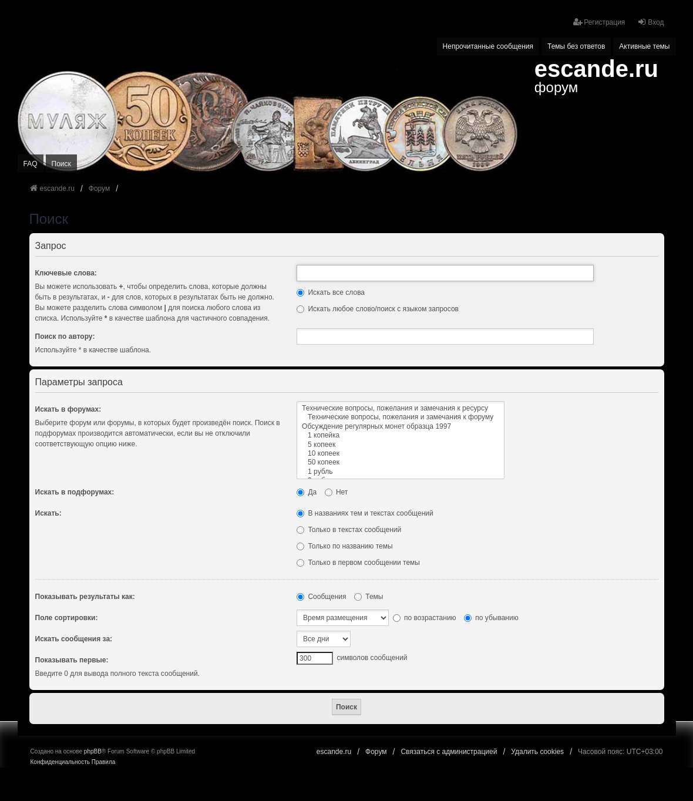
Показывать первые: (72, 660)
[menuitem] (60, 762)
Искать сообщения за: (74, 639)
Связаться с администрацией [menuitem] (449, 752)
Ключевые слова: (66, 273)
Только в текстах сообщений (349, 530)
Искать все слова (331, 292)
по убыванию (491, 618)
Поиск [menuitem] (61, 164)
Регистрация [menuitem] (599, 22)
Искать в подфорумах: (75, 492)
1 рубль (400, 471)
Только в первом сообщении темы (358, 562)
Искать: (48, 513)
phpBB (93, 751)
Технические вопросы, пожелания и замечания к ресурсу (400, 408)
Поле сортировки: (66, 618)
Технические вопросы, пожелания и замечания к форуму (400, 417)
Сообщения (321, 597)
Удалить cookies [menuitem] (537, 752)
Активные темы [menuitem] (644, 46)
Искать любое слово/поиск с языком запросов (378, 309)
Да (307, 492)
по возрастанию (424, 618)
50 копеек (400, 462)
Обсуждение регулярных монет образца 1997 (400, 426)
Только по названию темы (344, 546)
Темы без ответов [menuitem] (576, 46)
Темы (368, 597)
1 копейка (400, 435)
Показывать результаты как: (85, 597)
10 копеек (400, 453)
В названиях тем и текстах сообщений (365, 513)
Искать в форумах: (68, 409)
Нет (336, 492)
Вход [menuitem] (650, 22)
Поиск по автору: (65, 336)
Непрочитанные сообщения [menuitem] (488, 46)
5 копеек (400, 444)
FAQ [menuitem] (30, 164)
